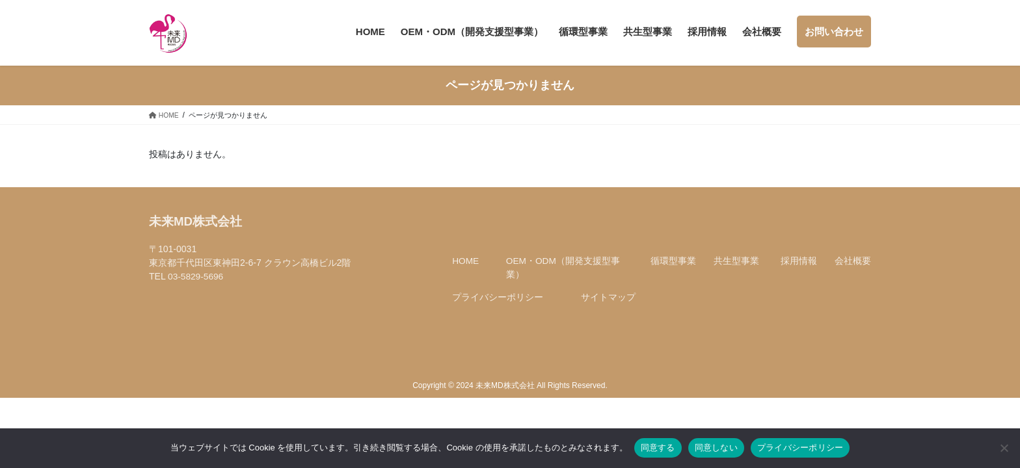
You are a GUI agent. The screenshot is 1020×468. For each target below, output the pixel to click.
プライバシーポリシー (497, 307)
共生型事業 (736, 270)
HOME (465, 270)
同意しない (716, 447)
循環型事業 (673, 270)
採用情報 (799, 270)
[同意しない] (1003, 447)
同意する (658, 447)
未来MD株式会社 (196, 231)
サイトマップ (608, 307)
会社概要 (853, 270)
